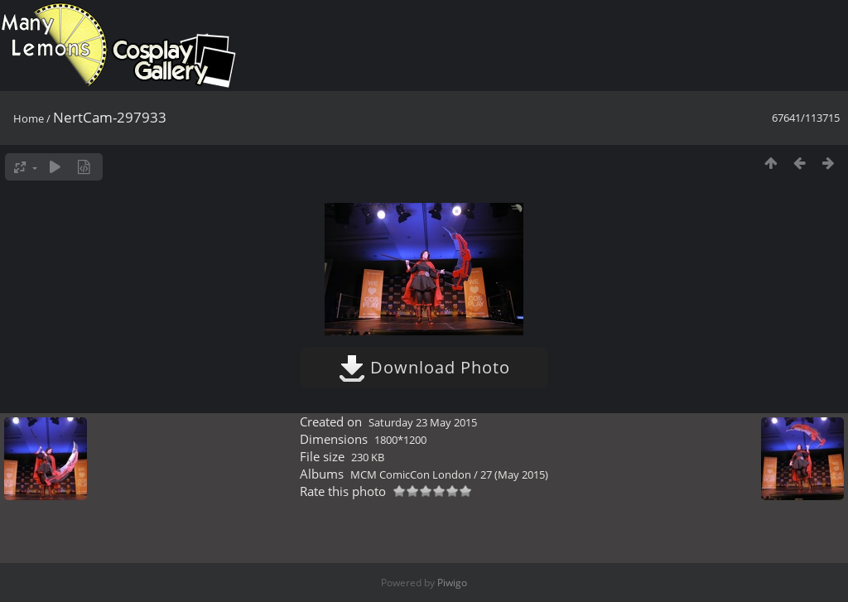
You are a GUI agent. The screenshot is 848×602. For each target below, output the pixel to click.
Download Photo (424, 367)
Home (28, 118)
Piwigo (452, 583)
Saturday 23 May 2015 (423, 422)
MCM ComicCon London (410, 474)
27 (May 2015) (514, 474)
